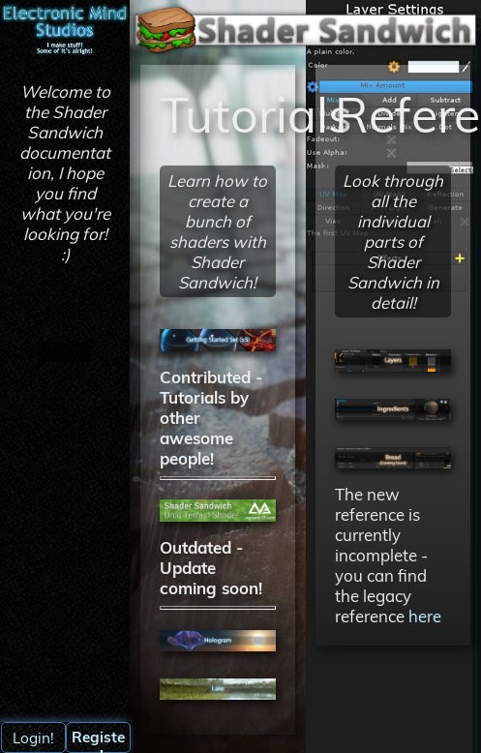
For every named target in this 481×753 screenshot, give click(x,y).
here (424, 616)
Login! (33, 738)
